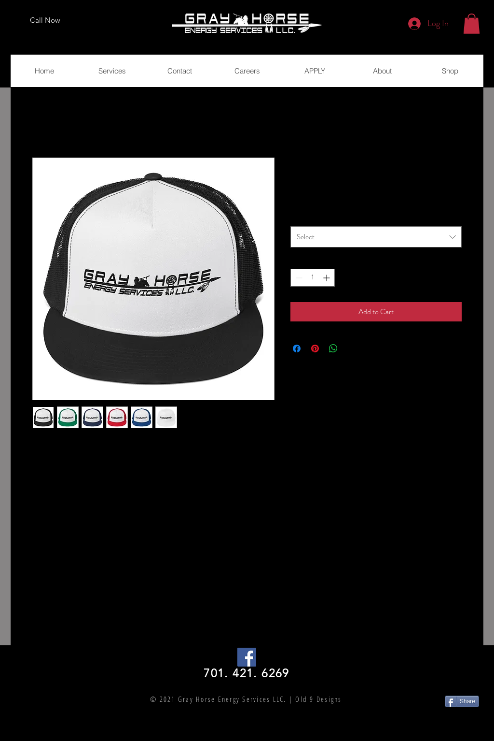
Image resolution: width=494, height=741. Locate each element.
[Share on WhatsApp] (333, 348)
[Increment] (327, 277)
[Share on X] (351, 348)
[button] (471, 24)
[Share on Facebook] (296, 348)
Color (300, 216)
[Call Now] (45, 20)
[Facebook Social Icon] (246, 657)
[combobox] (376, 236)
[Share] (462, 701)
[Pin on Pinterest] (315, 348)
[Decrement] (298, 277)
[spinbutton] (312, 277)
